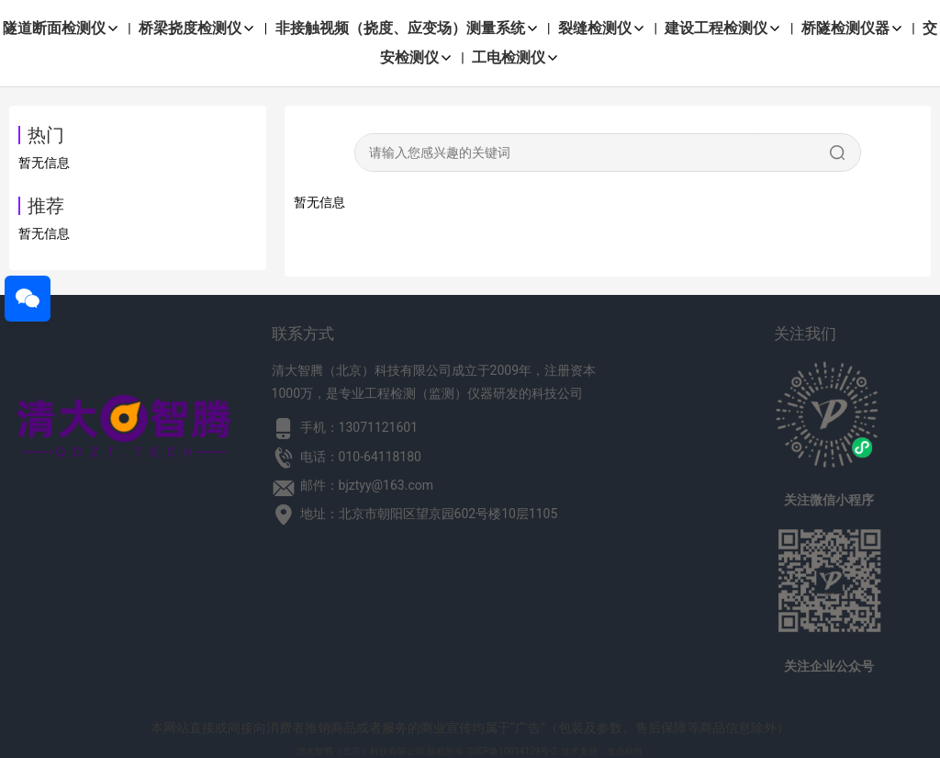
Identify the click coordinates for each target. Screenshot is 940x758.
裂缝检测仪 (602, 28)
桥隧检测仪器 (852, 28)
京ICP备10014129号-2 (511, 751)
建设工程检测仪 (723, 28)
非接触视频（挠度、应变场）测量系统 (407, 28)
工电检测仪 (516, 57)
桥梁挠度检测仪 (197, 28)
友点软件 (625, 751)
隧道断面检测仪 (61, 28)
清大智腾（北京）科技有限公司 (361, 751)
